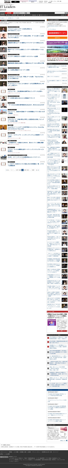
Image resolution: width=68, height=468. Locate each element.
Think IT (25, 458)
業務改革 (9, 15)
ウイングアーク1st (11, 130)
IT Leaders (7, 6)
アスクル (9, 152)
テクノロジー (17, 13)
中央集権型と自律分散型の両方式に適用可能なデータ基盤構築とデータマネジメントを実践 (53, 260)
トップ (2, 14)
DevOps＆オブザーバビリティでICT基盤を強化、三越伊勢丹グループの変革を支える (54, 249)
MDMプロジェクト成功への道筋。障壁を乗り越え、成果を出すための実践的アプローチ (53, 227)
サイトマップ (55, 451)
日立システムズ (28, 130)
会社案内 (29, 451)
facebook (3, 10)
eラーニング (13, 144)
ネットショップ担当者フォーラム (15, 459)
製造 (22, 122)
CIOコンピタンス (44, 15)
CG (8, 138)
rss (5, 10)
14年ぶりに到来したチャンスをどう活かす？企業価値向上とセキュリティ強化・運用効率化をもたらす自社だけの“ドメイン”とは (53, 119)
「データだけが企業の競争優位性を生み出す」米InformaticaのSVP (26, 105)
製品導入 (32, 1)
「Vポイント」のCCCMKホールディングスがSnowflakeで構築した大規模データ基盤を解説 (54, 255)
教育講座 (49, 2)
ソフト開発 (50, 1)
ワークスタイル (28, 15)
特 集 (26, 13)
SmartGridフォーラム (56, 458)
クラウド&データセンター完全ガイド (16, 458)
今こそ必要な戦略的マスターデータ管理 (18, 70)
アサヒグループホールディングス (14, 122)
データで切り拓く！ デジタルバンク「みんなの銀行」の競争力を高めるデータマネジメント (53, 221)
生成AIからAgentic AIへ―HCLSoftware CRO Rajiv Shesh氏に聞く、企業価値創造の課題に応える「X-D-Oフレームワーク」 (53, 143)
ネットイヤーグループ (20, 130)
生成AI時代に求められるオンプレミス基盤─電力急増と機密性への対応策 (53, 131)
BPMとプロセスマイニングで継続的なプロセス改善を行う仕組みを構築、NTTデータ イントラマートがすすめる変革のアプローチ (53, 169)
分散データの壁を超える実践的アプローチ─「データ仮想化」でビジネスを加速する (53, 271)
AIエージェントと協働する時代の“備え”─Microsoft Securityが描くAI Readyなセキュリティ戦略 (53, 136)
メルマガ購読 (15, 451)
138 (20, 170)
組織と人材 (36, 15)
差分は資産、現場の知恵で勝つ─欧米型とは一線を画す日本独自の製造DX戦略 (53, 216)
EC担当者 (45, 1)
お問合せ (1, 454)
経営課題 (9, 13)
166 (33, 170)
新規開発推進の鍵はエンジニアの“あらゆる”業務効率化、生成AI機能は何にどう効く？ (54, 211)
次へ (37, 170)
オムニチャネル (15, 152)
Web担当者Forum (31, 458)
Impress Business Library (52, 26)
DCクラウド (24, 1)
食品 (24, 122)
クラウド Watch (48, 458)
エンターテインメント (14, 138)
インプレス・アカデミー (14, 461)
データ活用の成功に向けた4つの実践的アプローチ (21, 98)
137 (17, 170)
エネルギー (41, 2)
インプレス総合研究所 (40, 458)
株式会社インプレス (13, 456)
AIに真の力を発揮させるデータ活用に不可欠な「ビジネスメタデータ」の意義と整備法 (53, 187)
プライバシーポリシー (36, 451)
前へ (7, 170)
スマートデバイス (11, 158)
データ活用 (21, 15)
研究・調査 (59, 1)
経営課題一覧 (10, 18)
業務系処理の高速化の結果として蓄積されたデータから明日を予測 (26, 63)
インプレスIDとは (52, 29)
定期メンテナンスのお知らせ (53, 76)
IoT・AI (55, 1)
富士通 (9, 93)
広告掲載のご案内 (23, 451)
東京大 (18, 144)
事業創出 (15, 15)
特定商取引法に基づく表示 (47, 451)
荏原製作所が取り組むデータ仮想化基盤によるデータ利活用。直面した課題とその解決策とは (53, 282)
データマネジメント (11, 86)
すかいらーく (10, 114)
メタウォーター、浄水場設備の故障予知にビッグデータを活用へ (25, 91)
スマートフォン (18, 158)
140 (25, 170)
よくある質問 (7, 454)
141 (28, 170)
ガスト (17, 114)
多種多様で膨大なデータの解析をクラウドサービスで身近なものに (26, 42)
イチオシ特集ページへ (62, 330)
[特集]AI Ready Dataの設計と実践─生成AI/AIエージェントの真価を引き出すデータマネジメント (57, 315)
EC (19, 152)
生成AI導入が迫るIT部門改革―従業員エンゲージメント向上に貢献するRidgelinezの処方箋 (53, 125)
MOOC (9, 144)
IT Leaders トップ (3, 18)
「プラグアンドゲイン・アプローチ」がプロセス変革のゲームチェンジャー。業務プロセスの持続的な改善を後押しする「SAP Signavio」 (53, 162)
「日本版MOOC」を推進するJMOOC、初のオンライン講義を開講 (25, 142)
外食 (14, 114)
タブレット (24, 158)
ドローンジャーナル (61, 459)
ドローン (45, 2)
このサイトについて (4, 451)
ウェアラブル (17, 93)
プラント (12, 93)
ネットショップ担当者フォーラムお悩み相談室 (32, 459)
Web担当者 (41, 1)
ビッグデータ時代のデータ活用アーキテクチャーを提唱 (23, 56)
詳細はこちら (63, 440)
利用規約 (10, 451)
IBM (19, 138)
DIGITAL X (54, 459)
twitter (1, 10)
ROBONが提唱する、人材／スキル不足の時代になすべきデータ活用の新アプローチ (54, 238)
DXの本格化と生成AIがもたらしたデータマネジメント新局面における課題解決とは (53, 265)
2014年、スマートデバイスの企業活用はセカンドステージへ (24, 157)
